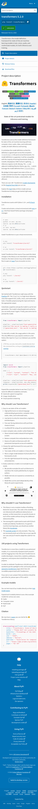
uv (2, 211)
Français (5, 108)
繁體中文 (19, 103)
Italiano (19, 108)
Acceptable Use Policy (18, 744)
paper (13, 617)
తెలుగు (31, 106)
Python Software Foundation (23, 768)
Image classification (9, 396)
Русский (17, 106)
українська (11, 792)
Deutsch (12, 108)
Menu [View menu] (32, 3)
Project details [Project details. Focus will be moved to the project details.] (8, 58)
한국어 (26, 103)
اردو (16, 111)
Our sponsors (19, 701)
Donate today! (19, 762)
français (19, 791)
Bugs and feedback (19, 712)
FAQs (19, 680)
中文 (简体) (31, 792)
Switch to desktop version (19, 780)
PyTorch (32, 202)
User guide (18, 675)
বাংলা (21, 111)
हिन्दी (11, 106)
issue (13, 261)
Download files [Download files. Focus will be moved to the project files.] (8, 69)
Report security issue (19, 736)
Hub (10, 189)
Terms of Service (18, 734)
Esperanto (27, 794)
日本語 (5, 106)
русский (15, 794)
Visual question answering (11, 398)
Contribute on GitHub (18, 715)
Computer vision (8, 601)
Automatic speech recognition (12, 394)
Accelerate (13, 528)
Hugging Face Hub (12, 185)
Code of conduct (18, 739)
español (13, 791)
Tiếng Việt (26, 108)
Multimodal (7, 604)
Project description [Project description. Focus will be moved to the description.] (9, 53)
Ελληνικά (17, 792)
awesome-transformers (9, 569)
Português (24, 106)
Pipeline (4, 296)
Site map (19, 774)
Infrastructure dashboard (18, 694)
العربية (33, 108)
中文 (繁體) (9, 794)
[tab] (19, 53)
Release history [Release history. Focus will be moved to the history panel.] (8, 64)
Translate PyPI (18, 717)
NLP (4, 606)
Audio (5, 599)
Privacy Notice (18, 741)
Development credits (18, 723)
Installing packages (18, 670)
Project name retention (18, 677)
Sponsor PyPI (19, 720)
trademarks (15, 767)
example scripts (11, 531)
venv (33, 208)
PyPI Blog (18, 691)
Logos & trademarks (19, 699)
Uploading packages (18, 672)
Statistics (19, 696)
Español (33, 103)
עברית (21, 794)
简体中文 (11, 103)
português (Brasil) (32, 791)
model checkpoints (29, 183)
